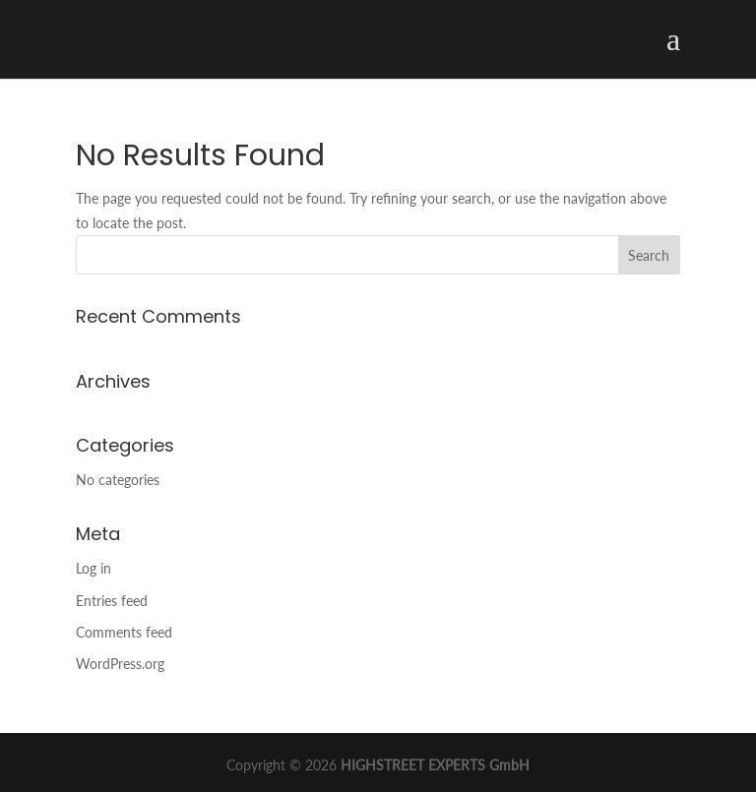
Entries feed (112, 600)
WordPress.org (120, 663)
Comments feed (124, 632)
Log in (93, 568)
